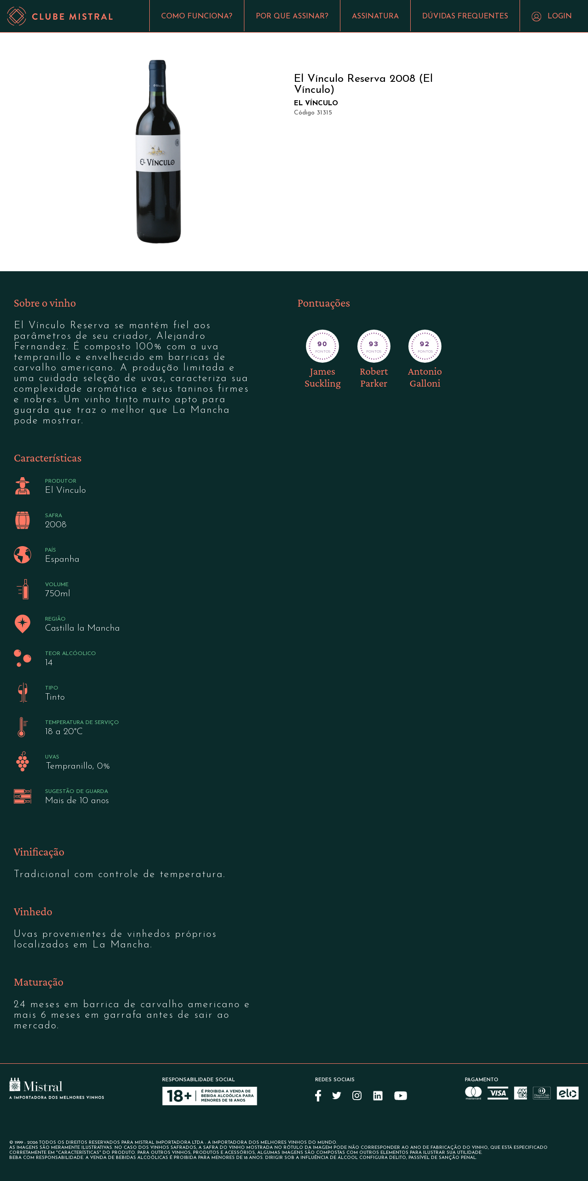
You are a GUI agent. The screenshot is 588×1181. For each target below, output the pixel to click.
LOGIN (560, 16)
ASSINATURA (375, 16)
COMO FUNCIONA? (196, 16)
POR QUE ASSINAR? (292, 16)
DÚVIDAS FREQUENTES (465, 16)
